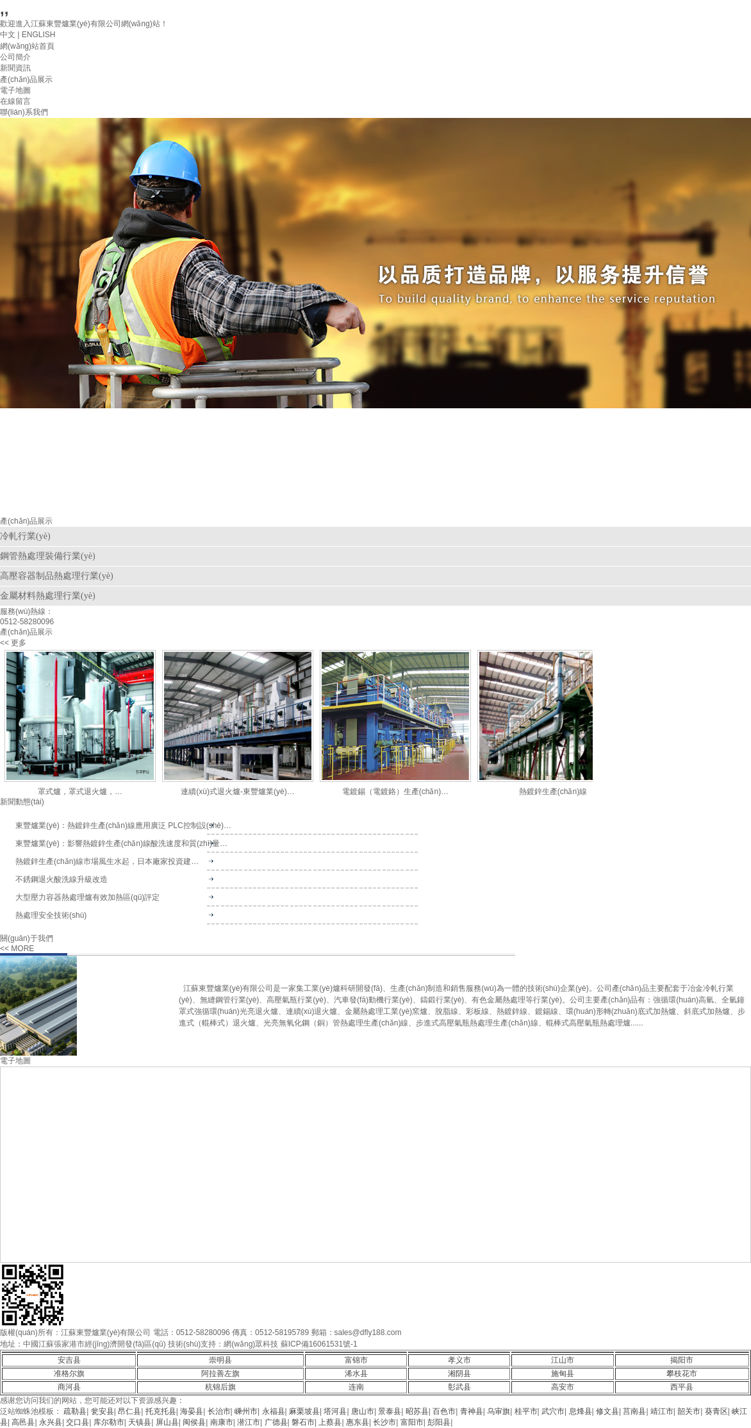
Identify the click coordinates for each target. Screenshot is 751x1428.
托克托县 (160, 1411)
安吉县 (69, 1360)
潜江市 (248, 1422)
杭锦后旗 (220, 1386)
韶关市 (688, 1411)
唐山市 (362, 1411)
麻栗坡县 (304, 1411)
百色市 (444, 1411)
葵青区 (716, 1411)
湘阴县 (459, 1373)
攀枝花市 (681, 1373)
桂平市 (526, 1411)
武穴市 (553, 1411)
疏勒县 (75, 1411)
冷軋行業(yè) (25, 536)
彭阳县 (438, 1422)
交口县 (77, 1422)
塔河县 (335, 1411)
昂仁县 (129, 1411)
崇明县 (220, 1360)
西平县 (681, 1386)
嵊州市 (246, 1411)
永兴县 (50, 1422)
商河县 (69, 1386)
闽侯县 (194, 1422)
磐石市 (303, 1422)
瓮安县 (102, 1411)
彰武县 (459, 1386)
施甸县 (562, 1373)
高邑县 (23, 1422)
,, (4, 8)
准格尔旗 (69, 1373)
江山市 (562, 1360)
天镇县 (139, 1422)
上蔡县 (330, 1422)
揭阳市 (681, 1360)
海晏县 (191, 1411)
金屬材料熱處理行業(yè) (47, 596)
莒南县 (634, 1411)
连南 (356, 1386)
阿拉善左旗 (220, 1373)
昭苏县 (417, 1411)
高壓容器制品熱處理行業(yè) (56, 576)
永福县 (273, 1411)
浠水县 (356, 1373)
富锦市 (356, 1360)
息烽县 (580, 1411)
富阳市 (412, 1422)
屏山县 (167, 1422)
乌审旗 (498, 1411)
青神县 (471, 1411)
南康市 (221, 1422)
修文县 (607, 1411)
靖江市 (661, 1411)
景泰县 (389, 1411)
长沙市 (384, 1422)
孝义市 (459, 1360)
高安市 (562, 1386)
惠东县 (357, 1422)
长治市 (219, 1411)
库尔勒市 (109, 1422)
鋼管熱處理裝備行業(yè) (47, 556)
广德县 (276, 1422)
